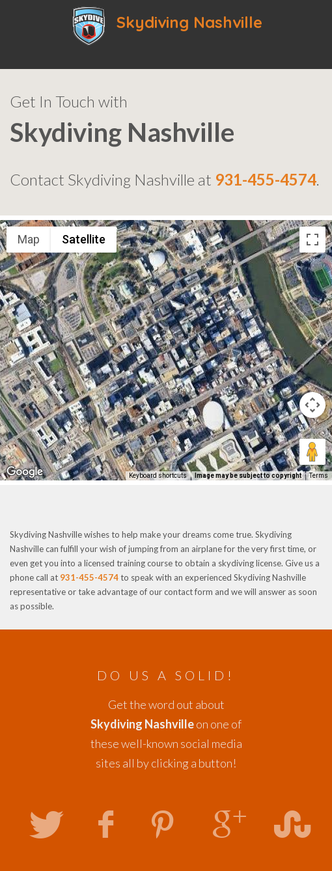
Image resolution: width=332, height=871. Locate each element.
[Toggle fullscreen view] (312, 240)
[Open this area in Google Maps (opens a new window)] (24, 471)
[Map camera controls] (312, 405)
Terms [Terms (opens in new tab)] (318, 475)
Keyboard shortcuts (158, 475)
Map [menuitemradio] (29, 239)
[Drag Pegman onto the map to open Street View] (312, 452)
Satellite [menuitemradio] (83, 239)
